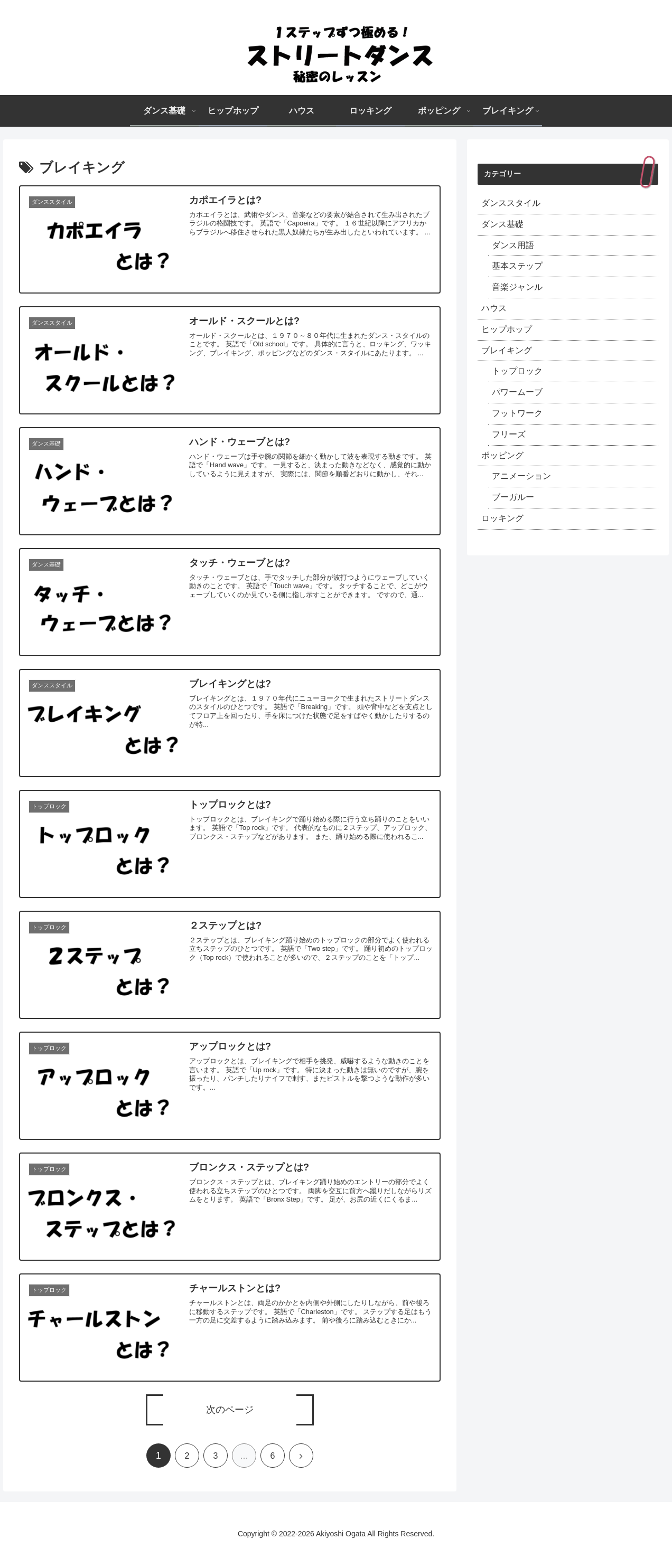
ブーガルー (513, 497)
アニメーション (521, 475)
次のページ (230, 1409)
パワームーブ (517, 392)
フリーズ (509, 434)
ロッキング (502, 518)
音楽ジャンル (517, 286)
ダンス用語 (513, 245)
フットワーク (517, 413)
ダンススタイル (510, 203)
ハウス (494, 308)
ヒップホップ (506, 329)
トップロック (517, 370)
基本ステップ (517, 265)
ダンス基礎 (502, 224)
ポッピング (502, 455)
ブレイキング (506, 350)
